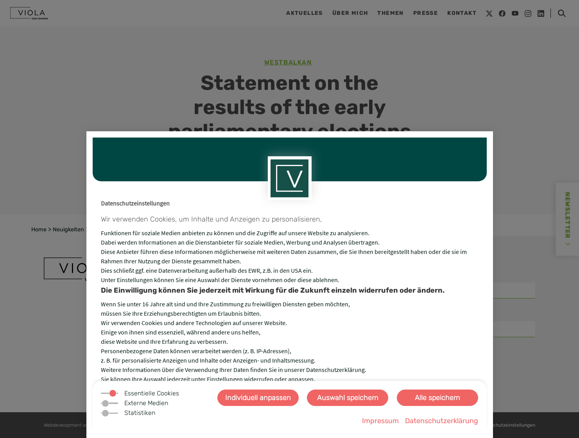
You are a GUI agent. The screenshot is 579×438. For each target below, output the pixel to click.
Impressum (380, 421)
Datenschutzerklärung (441, 421)
